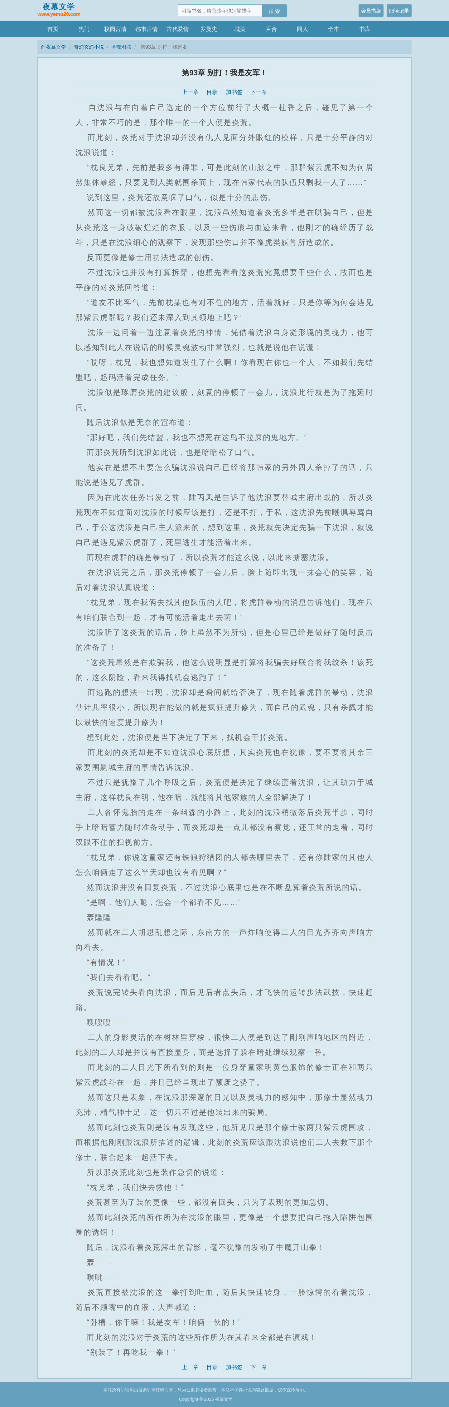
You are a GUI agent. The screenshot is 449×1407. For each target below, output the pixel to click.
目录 (212, 92)
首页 (53, 29)
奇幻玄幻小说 (89, 47)
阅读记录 (399, 10)
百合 (271, 29)
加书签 (234, 92)
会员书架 (371, 10)
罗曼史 (208, 29)
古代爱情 (178, 29)
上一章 (190, 92)
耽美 (240, 29)
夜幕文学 (58, 10)
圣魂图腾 (121, 47)
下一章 (258, 92)
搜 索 (274, 11)
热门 (84, 29)
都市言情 (146, 29)
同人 (302, 29)
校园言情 (115, 29)
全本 (333, 29)
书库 (364, 29)
